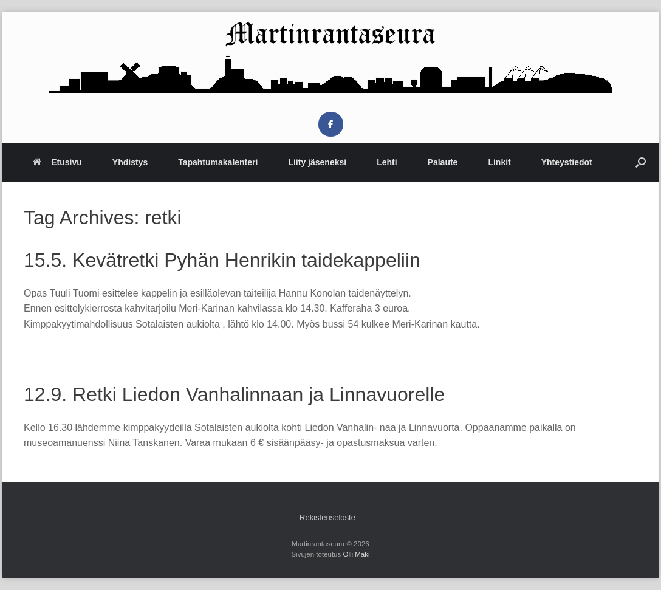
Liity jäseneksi (317, 162)
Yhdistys (130, 162)
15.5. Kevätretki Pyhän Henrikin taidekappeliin (222, 260)
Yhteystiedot (566, 162)
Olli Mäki (356, 554)
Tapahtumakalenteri (218, 162)
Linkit (499, 162)
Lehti (387, 162)
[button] (641, 162)
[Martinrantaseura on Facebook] (330, 124)
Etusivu (57, 162)
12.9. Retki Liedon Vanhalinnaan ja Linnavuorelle (234, 394)
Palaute (443, 162)
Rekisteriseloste (327, 517)
